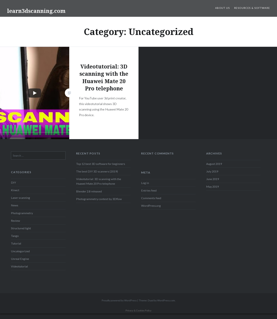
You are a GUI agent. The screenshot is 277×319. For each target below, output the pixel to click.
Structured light (21, 228)
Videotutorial (19, 266)
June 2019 (212, 179)
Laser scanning (20, 197)
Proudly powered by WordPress (119, 300)
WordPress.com (166, 300)
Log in (145, 182)
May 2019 (212, 186)
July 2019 (212, 171)
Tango (15, 235)
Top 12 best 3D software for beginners (100, 163)
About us (222, 7)
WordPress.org (151, 205)
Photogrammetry (22, 213)
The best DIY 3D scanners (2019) (97, 171)
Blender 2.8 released (89, 191)
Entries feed (149, 190)
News (14, 205)
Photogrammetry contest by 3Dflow (99, 199)
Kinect (15, 190)
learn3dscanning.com (36, 10)
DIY (13, 182)
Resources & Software (252, 7)
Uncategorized (20, 251)
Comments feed (151, 198)
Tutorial (16, 243)
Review (15, 220)
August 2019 (214, 163)
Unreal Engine (20, 258)
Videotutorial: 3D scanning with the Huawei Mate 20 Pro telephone (98, 181)
